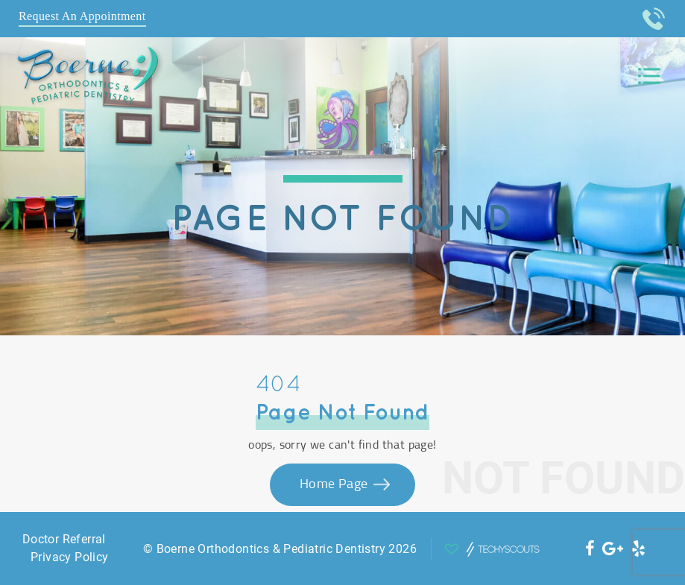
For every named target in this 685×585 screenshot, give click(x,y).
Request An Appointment (82, 16)
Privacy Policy (70, 557)
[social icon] (590, 549)
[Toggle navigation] (649, 77)
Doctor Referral (64, 539)
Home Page (336, 484)
